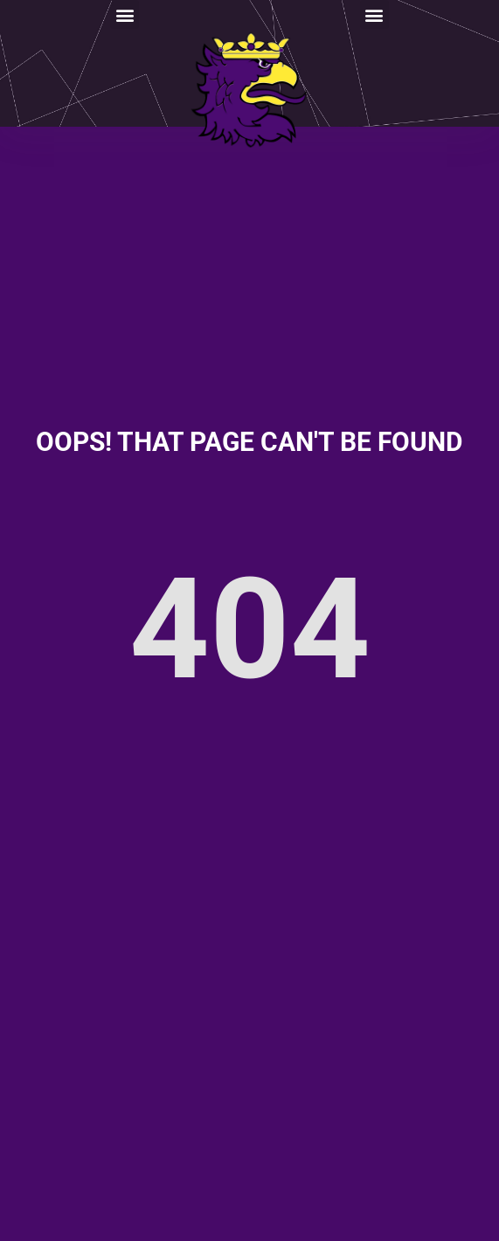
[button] (124, 14)
